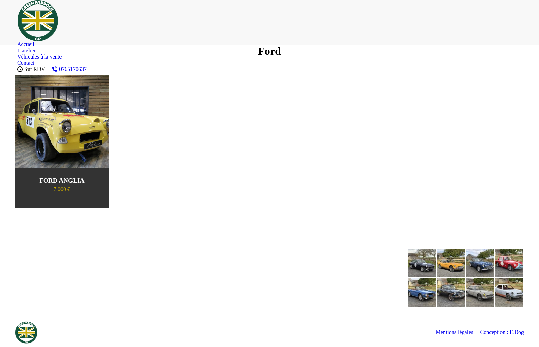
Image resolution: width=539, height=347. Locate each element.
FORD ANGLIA (61, 180)
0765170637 (69, 69)
